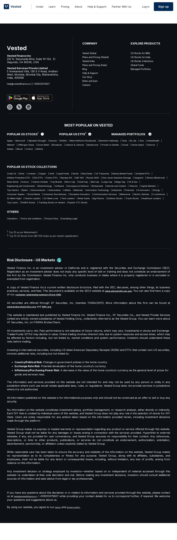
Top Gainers (14, 198)
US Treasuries (131, 174)
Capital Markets (148, 193)
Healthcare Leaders (145, 213)
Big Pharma (76, 213)
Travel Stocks (120, 213)
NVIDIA (81, 141)
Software (34, 193)
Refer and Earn (91, 80)
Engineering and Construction (141, 188)
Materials (99, 198)
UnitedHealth (48, 146)
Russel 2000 (14, 183)
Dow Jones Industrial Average (45, 183)
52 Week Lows (15, 213)
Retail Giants (57, 213)
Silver (26, 174)
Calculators (14, 235)
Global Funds (139, 65)
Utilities (85, 198)
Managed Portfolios (142, 69)
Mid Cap (65, 188)
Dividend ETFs (46, 179)
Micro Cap (32, 188)
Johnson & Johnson (19, 151)
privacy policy (76, 524)
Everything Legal (87, 235)
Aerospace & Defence (57, 193)
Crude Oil (12, 174)
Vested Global (90, 53)
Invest (39, 6)
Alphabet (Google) (46, 141)
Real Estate (111, 174)
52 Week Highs (112, 208)
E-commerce (90, 208)
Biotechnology (15, 193)
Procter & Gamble (65, 151)
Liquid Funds (80, 174)
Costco (11, 155)
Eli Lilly (22, 146)
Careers (87, 84)
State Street (119, 183)
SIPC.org (53, 323)
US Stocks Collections (144, 61)
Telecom (129, 193)
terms (58, 524)
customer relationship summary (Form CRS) (49, 311)
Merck (145, 151)
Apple (10, 141)
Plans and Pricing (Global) (98, 57)
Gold (65, 174)
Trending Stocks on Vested (64, 218)
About (78, 6)
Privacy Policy (64, 235)
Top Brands (14, 188)
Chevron (119, 151)
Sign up (163, 6)
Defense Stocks (97, 213)
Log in (145, 6)
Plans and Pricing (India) (97, 65)
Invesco (136, 183)
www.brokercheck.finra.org (24, 323)
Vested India (89, 61)
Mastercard (43, 151)
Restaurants (83, 193)
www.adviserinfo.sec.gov (122, 307)
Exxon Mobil (108, 146)
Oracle (85, 151)
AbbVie (24, 155)
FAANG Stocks (34, 218)
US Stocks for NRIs (143, 53)
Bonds (96, 174)
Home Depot (101, 151)
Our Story (88, 77)
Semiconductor (47, 198)
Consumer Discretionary (119, 203)
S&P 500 (154, 179)
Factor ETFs (118, 179)
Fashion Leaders (135, 208)
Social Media (92, 203)
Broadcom (126, 146)
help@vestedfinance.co (21, 83)
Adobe (133, 151)
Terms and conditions (38, 235)
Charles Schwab (155, 183)
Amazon (67, 141)
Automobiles (69, 198)
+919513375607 (47, 83)
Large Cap (80, 188)
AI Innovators (31, 203)
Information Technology (124, 198)
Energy (49, 203)
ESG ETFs (100, 179)
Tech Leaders (37, 213)
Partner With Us (121, 6)
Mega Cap (97, 188)
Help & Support (96, 6)
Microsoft (24, 141)
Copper (53, 174)
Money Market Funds (20, 179)
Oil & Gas (113, 188)
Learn (52, 6)
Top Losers (14, 218)
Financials (13, 203)
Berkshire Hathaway (140, 141)
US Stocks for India (142, 57)
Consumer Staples (69, 203)
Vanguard (73, 183)
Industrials (150, 198)
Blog (85, 69)
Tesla (10, 146)
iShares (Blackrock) (96, 183)
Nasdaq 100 (137, 179)
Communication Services (22, 208)
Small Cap (49, 188)
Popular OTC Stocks (97, 218)
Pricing (65, 6)
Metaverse (47, 208)
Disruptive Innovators (152, 203)
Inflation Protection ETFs (74, 179)
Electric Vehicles (68, 208)
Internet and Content (107, 193)
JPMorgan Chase (85, 146)
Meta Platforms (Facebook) (107, 141)
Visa (33, 146)
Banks (30, 198)
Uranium (39, 174)
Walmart (65, 146)
